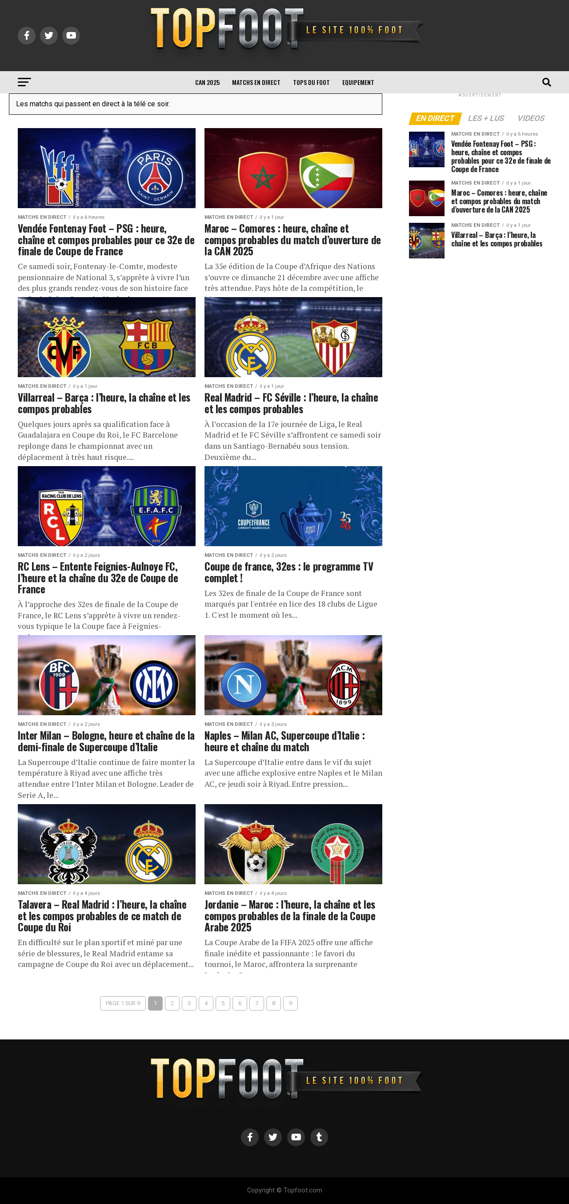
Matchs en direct (256, 82)
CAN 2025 (207, 82)
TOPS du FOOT (311, 82)
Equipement (358, 82)
